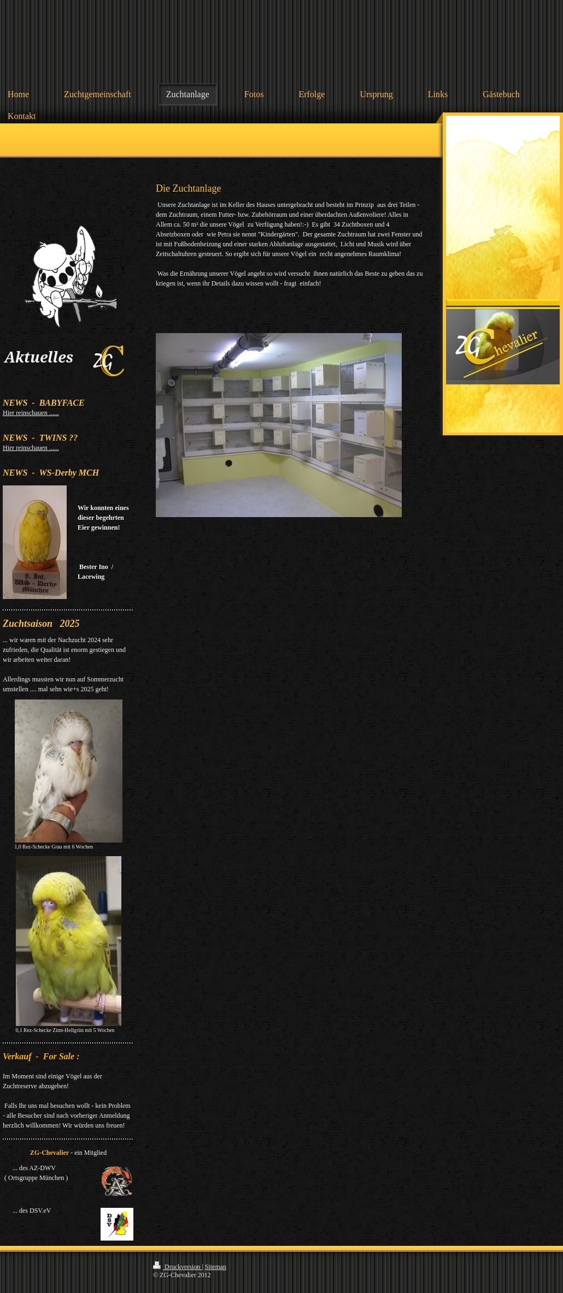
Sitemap (215, 1267)
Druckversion (177, 1267)
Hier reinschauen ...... (31, 413)
